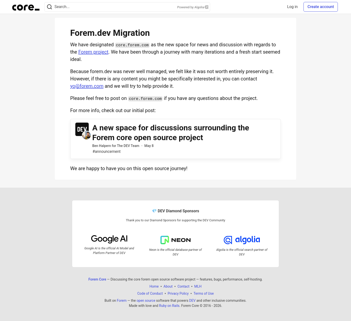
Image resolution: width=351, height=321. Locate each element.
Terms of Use (204, 293)
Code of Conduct (150, 293)
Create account (320, 6)
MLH (198, 286)
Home (154, 286)
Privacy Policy (178, 293)
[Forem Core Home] (25, 7)
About (168, 286)
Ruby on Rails (169, 306)
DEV (192, 300)
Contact (183, 286)
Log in (292, 6)
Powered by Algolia (192, 7)
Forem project (93, 52)
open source (145, 300)
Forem (122, 300)
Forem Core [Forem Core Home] (97, 279)
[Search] (49, 6)
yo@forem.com (86, 86)
